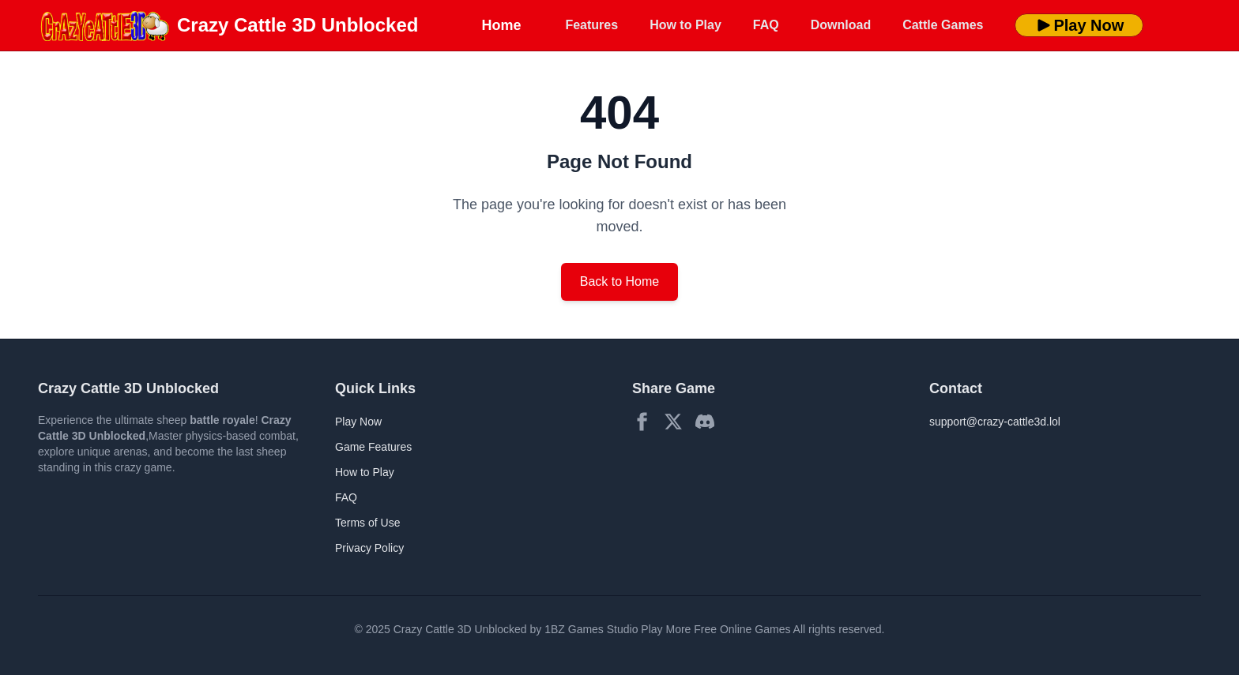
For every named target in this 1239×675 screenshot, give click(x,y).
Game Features (373, 447)
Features (591, 25)
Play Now (1079, 25)
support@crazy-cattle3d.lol (994, 421)
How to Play (685, 25)
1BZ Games (574, 629)
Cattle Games (942, 25)
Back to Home (619, 281)
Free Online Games (742, 629)
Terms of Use (367, 522)
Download (841, 25)
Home (501, 25)
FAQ (766, 25)
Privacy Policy (369, 548)
